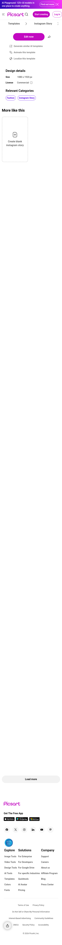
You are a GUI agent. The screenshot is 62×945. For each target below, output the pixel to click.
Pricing (21, 890)
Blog (43, 879)
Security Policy (28, 925)
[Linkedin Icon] (33, 830)
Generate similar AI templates (28, 46)
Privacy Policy (38, 905)
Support (45, 856)
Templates (9, 879)
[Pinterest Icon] (50, 830)
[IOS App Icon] (9, 820)
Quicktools (23, 879)
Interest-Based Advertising (20, 918)
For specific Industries (29, 873)
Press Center (47, 884)
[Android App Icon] (22, 820)
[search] (26, 14)
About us (45, 867)
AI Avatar (22, 884)
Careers (45, 862)
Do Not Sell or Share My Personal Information (31, 912)
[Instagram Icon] (24, 830)
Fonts (7, 890)
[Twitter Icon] (15, 830)
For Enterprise (25, 856)
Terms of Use (23, 905)
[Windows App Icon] (34, 820)
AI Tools (8, 873)
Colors (7, 884)
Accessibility (43, 925)
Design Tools (10, 867)
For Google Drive (26, 867)
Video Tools (10, 862)
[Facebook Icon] (7, 830)
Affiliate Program (49, 873)
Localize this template (24, 58)
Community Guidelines (43, 918)
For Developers (25, 862)
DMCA (16, 925)
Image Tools (10, 856)
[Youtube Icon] (42, 830)
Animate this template (24, 52)
